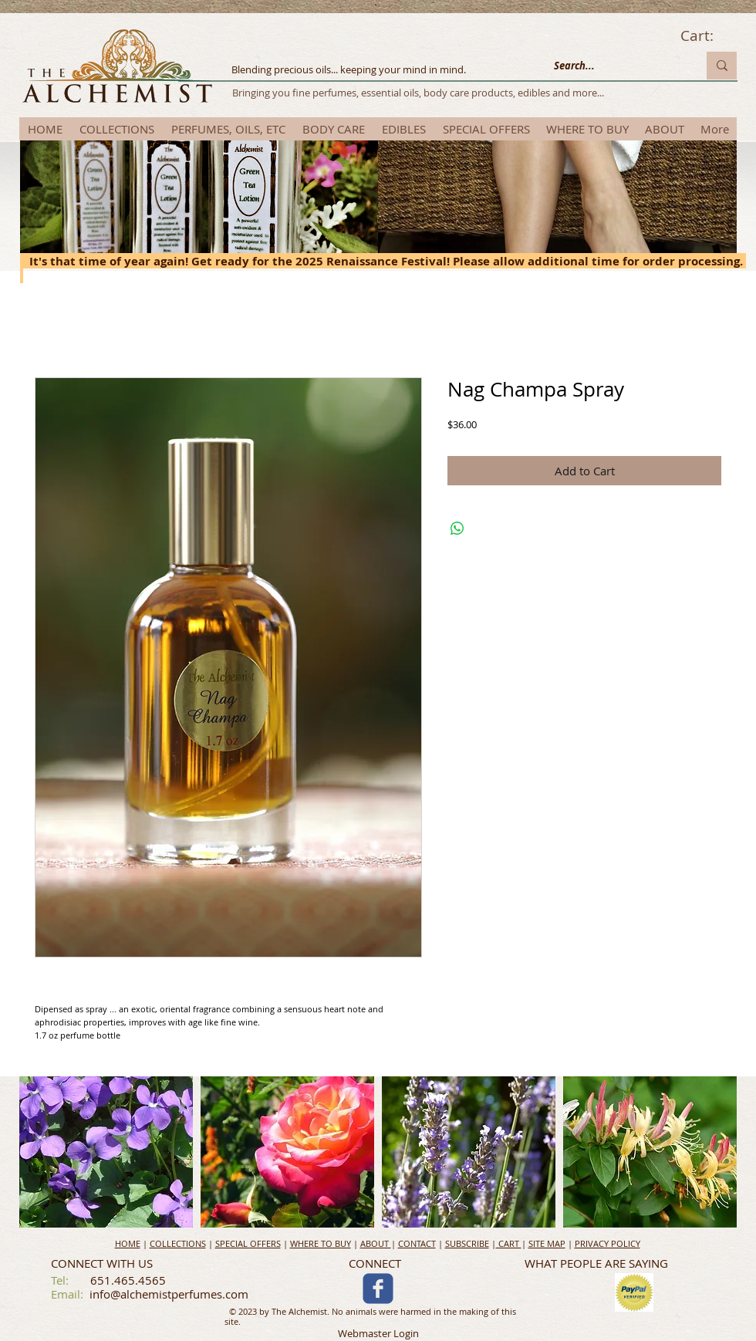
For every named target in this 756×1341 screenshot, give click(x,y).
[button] (106, 1152)
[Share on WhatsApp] (457, 528)
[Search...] (614, 65)
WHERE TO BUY (320, 1243)
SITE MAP (546, 1243)
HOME (127, 1243)
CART (508, 1243)
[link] (708, 36)
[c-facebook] (378, 1288)
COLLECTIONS (178, 1243)
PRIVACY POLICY (607, 1243)
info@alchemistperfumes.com (168, 1294)
